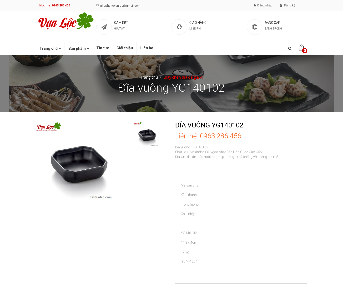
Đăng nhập (263, 5)
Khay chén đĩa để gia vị (182, 77)
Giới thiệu (124, 48)
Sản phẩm (78, 48)
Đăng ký (287, 5)
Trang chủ (50, 48)
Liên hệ (146, 48)
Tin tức (102, 48)
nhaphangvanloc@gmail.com (118, 5)
